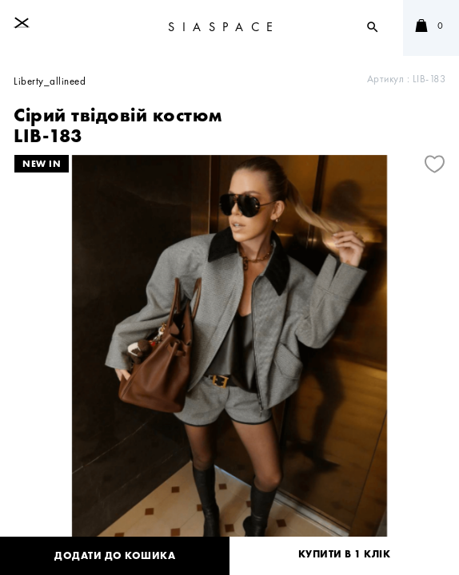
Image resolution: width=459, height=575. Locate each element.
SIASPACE (224, 26)
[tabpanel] (229, 362)
